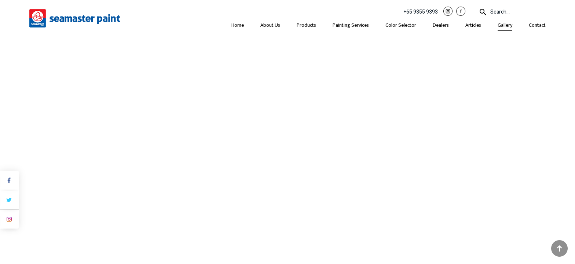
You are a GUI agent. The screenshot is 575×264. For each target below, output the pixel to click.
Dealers (441, 25)
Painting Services (351, 25)
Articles (473, 25)
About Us (270, 25)
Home (237, 25)
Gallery (505, 25)
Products (306, 25)
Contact (537, 25)
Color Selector (400, 25)
